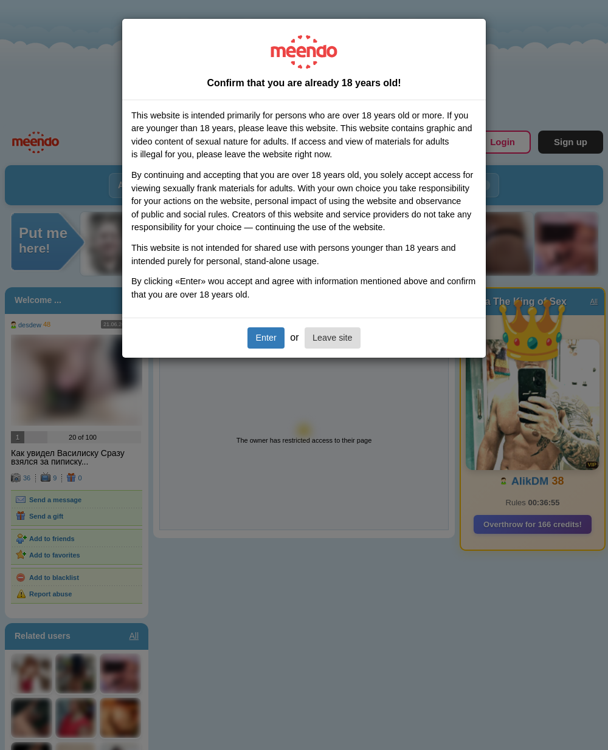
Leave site (333, 338)
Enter (265, 338)
